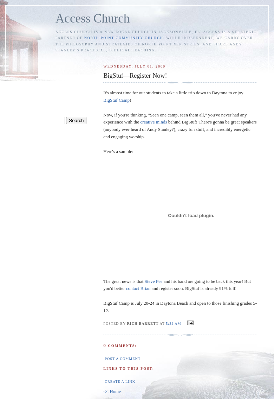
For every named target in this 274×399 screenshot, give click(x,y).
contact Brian (138, 288)
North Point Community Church (123, 38)
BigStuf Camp (116, 100)
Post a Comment (123, 359)
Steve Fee (154, 281)
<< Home (112, 391)
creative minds (153, 122)
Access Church (93, 18)
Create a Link (120, 382)
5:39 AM (173, 323)
